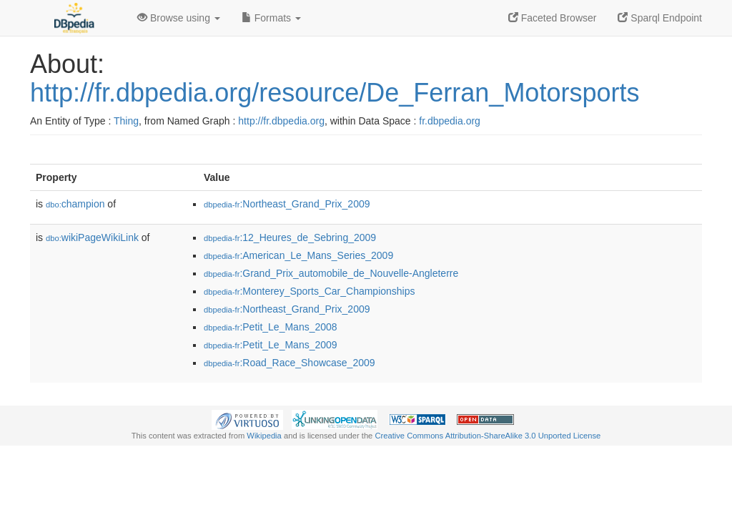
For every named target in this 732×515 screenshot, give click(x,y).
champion (75, 204)
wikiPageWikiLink (92, 237)
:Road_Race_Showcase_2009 (289, 362)
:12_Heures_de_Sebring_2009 (290, 237)
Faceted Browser (552, 18)
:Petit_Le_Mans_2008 (270, 327)
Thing (126, 121)
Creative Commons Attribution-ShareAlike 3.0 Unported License (487, 435)
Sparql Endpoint (660, 18)
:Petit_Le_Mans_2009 (270, 344)
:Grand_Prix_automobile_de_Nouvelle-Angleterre (331, 273)
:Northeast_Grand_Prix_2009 (287, 204)
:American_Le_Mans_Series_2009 (298, 255)
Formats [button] (271, 18)
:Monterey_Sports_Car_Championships (309, 291)
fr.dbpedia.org (449, 121)
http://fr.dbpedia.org (281, 121)
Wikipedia (264, 435)
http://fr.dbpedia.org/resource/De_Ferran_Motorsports (334, 92)
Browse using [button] (178, 18)
